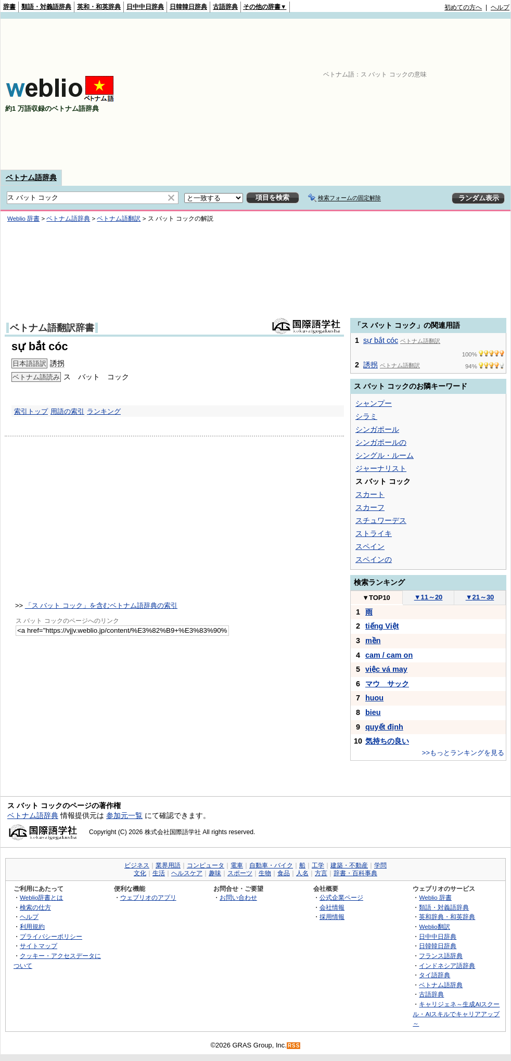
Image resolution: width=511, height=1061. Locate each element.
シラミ (366, 416)
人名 (302, 873)
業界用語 (168, 865)
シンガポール (377, 429)
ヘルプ (500, 7)
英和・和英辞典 (99, 7)
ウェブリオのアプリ (148, 897)
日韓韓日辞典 (188, 7)
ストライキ (373, 533)
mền (373, 640)
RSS (294, 1046)
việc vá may (386, 669)
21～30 (480, 597)
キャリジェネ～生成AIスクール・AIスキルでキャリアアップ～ (456, 1014)
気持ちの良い (387, 741)
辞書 (9, 7)
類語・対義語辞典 (46, 7)
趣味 (215, 873)
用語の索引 (67, 411)
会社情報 (332, 907)
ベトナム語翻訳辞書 (52, 328)
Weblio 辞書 (23, 218)
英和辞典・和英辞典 (447, 916)
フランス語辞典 (441, 955)
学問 (380, 865)
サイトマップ (38, 945)
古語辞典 (225, 7)
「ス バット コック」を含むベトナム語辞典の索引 (101, 605)
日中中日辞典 (145, 7)
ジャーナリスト (380, 468)
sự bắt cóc (380, 340)
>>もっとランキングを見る (463, 753)
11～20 (428, 597)
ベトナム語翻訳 (118, 218)
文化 (140, 873)
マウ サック (387, 684)
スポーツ (239, 873)
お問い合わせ (238, 897)
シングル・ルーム (384, 455)
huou (374, 698)
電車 (237, 865)
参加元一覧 (124, 815)
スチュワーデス (380, 520)
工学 (318, 865)
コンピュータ (205, 865)
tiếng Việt (382, 626)
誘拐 (57, 363)
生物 (265, 873)
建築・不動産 (349, 865)
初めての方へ (463, 7)
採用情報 (332, 916)
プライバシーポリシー (51, 936)
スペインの (373, 559)
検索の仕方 (35, 907)
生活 (158, 873)
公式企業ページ (341, 897)
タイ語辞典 (434, 974)
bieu (373, 712)
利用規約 (32, 926)
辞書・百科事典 (355, 873)
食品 (283, 873)
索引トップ (31, 411)
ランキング (104, 411)
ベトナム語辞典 (31, 177)
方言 (321, 873)
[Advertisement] (337, 94)
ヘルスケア (186, 873)
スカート (370, 494)
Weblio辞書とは (41, 897)
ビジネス (136, 865)
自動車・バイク (271, 865)
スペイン (370, 546)
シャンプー (373, 403)
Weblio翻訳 (434, 926)
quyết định (384, 727)
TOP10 (376, 598)
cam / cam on (389, 655)
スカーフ (370, 507)
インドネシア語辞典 (447, 965)
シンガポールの (380, 442)
